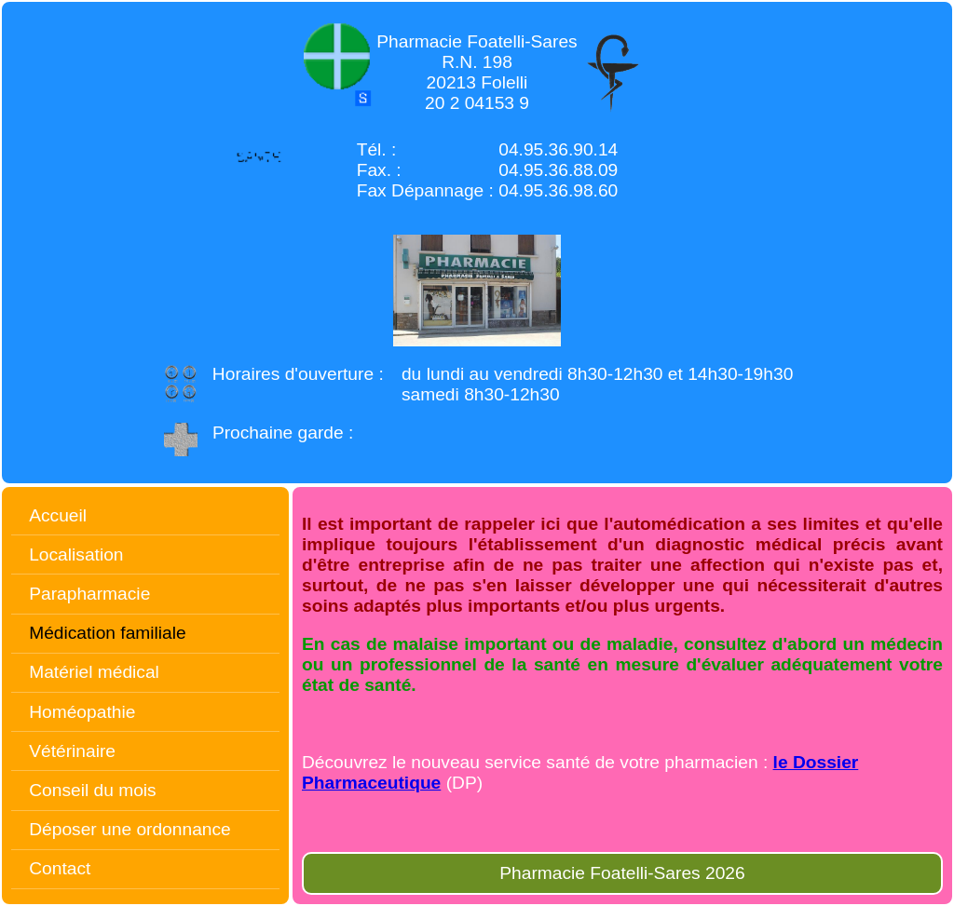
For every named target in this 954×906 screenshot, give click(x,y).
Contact (59, 868)
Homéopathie (82, 712)
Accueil (58, 515)
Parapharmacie (89, 593)
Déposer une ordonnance (130, 829)
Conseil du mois (93, 790)
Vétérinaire (72, 751)
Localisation (76, 554)
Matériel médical (94, 672)
